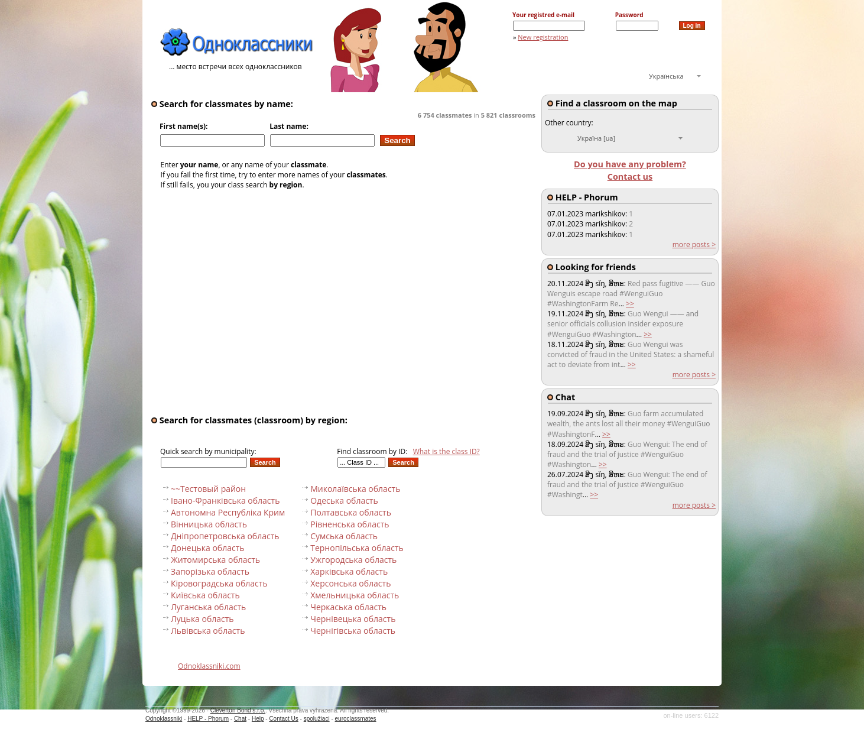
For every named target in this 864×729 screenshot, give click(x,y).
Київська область (205, 595)
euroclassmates (355, 718)
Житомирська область (215, 559)
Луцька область (202, 618)
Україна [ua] (596, 138)
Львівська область (208, 630)
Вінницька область (209, 524)
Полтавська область (350, 512)
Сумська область (344, 536)
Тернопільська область (357, 547)
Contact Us (283, 718)
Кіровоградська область (219, 583)
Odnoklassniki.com (209, 666)
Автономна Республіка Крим (228, 512)
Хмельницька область (354, 595)
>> (630, 304)
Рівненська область (349, 524)
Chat (240, 718)
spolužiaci (317, 718)
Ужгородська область (353, 559)
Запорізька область (210, 571)
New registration (543, 37)
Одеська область (344, 500)
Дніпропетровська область (225, 536)
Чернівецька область (352, 618)
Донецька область (207, 547)
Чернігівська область (352, 630)
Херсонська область (350, 583)
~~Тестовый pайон (208, 488)
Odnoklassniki (163, 718)
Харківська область (349, 571)
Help (258, 718)
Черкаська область (348, 607)
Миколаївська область (355, 488)
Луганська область (208, 607)
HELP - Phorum (208, 718)
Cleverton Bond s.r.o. (237, 710)
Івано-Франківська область (225, 500)
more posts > (694, 244)
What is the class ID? (446, 451)
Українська (666, 76)
